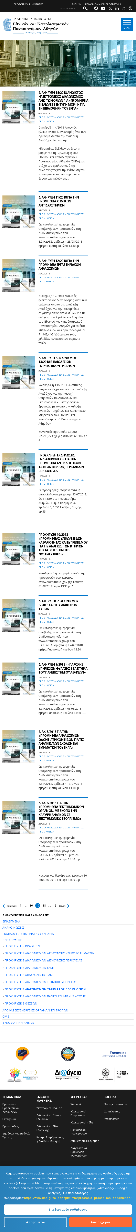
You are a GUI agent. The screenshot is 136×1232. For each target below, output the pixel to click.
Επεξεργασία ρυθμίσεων (68, 1209)
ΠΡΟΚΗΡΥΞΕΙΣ (12, 940)
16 (39, 905)
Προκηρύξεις (10, 1126)
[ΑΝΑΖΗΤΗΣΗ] (74, 8)
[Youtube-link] (103, 9)
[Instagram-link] (123, 9)
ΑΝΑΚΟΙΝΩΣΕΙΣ (13, 927)
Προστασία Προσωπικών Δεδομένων (10, 1107)
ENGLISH (76, 4)
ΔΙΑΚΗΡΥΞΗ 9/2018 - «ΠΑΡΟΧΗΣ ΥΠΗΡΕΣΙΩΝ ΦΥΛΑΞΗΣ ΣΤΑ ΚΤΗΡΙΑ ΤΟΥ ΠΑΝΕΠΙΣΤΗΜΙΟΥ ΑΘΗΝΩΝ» (62, 670)
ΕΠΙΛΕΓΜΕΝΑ (11, 921)
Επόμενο (75, 905)
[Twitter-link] (110, 9)
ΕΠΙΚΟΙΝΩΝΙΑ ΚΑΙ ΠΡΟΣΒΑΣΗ (102, 4)
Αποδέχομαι (101, 1222)
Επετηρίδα (9, 1119)
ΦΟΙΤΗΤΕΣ (37, 4)
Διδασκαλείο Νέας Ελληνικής (47, 1128)
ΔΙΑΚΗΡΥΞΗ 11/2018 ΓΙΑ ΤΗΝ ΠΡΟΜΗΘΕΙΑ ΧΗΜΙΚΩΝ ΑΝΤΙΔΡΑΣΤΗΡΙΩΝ (60, 201)
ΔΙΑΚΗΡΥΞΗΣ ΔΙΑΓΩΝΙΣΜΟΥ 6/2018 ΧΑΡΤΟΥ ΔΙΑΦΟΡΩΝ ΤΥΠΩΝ (60, 605)
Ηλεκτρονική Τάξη (82, 1122)
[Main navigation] (126, 24)
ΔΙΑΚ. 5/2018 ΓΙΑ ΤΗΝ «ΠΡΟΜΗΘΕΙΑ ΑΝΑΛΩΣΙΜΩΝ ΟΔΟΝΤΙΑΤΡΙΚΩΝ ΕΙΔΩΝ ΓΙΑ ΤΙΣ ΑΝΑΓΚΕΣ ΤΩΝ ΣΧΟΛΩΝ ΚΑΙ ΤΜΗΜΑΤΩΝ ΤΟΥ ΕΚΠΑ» (63, 739)
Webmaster (111, 1119)
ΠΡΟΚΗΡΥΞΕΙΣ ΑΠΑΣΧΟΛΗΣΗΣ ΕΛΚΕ (29, 975)
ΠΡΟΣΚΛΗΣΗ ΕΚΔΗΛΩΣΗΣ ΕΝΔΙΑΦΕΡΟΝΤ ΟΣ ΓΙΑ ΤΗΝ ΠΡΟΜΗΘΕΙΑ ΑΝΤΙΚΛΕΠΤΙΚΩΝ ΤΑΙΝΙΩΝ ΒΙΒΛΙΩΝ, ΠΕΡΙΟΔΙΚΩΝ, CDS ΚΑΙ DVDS (63, 463)
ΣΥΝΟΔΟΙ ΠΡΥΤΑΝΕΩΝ (18, 1022)
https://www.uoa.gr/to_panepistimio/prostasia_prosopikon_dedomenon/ (78, 1198)
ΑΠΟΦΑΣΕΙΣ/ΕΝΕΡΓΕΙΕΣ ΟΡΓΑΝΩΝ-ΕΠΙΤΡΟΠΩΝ (35, 1010)
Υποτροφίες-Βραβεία (49, 1108)
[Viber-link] (130, 9)
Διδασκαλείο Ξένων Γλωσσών (48, 1117)
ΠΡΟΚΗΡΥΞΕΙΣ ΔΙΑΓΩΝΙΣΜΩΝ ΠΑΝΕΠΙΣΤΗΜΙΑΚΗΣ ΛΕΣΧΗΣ (45, 996)
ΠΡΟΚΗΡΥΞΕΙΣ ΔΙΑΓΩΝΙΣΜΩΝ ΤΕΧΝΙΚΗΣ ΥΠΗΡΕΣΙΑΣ (41, 982)
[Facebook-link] (96, 9)
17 (45, 905)
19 (62, 905)
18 (52, 905)
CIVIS (5, 1016)
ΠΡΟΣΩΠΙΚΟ (21, 4)
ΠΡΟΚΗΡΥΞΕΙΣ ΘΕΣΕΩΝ (21, 1003)
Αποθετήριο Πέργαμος (85, 1141)
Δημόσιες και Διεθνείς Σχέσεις (16, 1135)
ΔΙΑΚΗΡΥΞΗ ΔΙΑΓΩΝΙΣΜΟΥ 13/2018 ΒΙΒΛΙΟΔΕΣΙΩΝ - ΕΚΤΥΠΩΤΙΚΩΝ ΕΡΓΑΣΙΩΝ (59, 362)
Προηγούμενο (13, 905)
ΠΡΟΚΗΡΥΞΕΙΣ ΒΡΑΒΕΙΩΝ (22, 946)
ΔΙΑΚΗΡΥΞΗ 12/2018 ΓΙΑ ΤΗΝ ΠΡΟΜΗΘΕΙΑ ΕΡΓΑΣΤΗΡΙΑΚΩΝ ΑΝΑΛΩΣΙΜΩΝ (61, 265)
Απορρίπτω (35, 1222)
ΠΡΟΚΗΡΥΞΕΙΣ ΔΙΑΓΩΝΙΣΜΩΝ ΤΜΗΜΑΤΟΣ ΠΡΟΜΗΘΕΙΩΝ (45, 989)
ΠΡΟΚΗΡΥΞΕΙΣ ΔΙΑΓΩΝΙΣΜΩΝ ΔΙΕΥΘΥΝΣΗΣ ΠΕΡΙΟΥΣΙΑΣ (43, 960)
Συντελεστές (112, 1111)
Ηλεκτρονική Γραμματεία (78, 1113)
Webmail (76, 1104)
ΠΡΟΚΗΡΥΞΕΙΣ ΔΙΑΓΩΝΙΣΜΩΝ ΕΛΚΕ (29, 968)
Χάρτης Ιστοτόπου (115, 1104)
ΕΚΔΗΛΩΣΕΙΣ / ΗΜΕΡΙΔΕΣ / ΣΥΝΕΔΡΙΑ (28, 934)
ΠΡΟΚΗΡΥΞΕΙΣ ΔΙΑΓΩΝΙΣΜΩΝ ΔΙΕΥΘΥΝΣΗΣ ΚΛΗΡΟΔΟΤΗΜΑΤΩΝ (49, 953)
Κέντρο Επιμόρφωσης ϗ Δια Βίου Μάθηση (50, 1139)
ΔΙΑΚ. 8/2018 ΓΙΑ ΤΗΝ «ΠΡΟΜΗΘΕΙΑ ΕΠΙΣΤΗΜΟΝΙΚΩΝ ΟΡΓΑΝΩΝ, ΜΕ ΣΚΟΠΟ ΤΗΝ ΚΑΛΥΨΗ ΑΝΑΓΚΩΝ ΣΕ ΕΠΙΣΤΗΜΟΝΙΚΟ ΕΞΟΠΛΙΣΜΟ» (62, 811)
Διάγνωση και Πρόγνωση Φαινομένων (79, 1151)
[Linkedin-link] (117, 9)
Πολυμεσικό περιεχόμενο (79, 1131)
